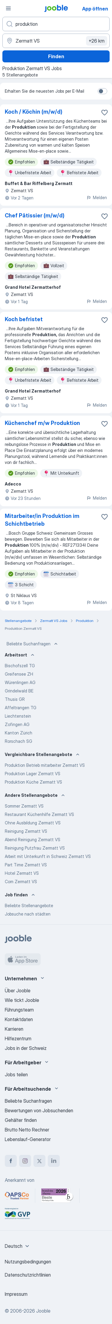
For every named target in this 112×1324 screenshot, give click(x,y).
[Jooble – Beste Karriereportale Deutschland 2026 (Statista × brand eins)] (57, 1195)
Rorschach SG (18, 741)
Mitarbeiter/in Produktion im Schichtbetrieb (42, 520)
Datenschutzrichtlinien (28, 1275)
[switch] (102, 91)
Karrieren (14, 1029)
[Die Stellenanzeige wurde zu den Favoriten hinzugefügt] (104, 112)
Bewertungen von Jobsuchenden (39, 1110)
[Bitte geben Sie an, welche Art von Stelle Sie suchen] (56, 24)
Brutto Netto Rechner (27, 1130)
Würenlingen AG (20, 682)
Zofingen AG (17, 724)
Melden (96, 197)
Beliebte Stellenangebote (29, 905)
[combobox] (18, 1246)
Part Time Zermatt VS (26, 864)
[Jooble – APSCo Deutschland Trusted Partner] (17, 1195)
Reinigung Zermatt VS (26, 831)
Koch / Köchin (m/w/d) (33, 112)
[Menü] (8, 8)
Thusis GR (15, 699)
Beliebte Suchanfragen (33, 644)
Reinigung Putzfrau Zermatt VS (35, 847)
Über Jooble (17, 991)
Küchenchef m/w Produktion (42, 423)
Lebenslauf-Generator (28, 1139)
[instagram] (25, 1161)
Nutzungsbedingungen (28, 1262)
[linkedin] (54, 1161)
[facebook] (11, 1161)
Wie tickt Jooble (22, 1000)
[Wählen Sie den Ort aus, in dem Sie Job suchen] (56, 41)
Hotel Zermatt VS (22, 873)
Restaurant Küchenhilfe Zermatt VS (39, 814)
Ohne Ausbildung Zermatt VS (33, 822)
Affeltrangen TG (20, 707)
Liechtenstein (18, 716)
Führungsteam (19, 1010)
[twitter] (39, 1161)
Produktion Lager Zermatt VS (32, 773)
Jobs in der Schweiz (26, 1048)
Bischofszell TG (20, 665)
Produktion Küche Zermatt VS (33, 782)
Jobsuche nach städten (27, 913)
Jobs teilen (16, 1074)
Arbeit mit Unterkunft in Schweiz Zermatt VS (48, 856)
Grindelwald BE (19, 690)
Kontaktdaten (19, 1019)
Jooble (43, 1311)
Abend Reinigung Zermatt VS (32, 839)
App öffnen (95, 9)
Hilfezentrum (18, 1039)
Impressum (16, 1294)
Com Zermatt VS (21, 881)
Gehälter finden (21, 1120)
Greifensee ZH (19, 674)
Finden (56, 56)
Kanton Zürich (18, 732)
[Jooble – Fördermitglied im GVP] (17, 1213)
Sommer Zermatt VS (24, 805)
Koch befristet (24, 319)
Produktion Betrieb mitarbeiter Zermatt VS (45, 765)
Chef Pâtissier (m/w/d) (35, 215)
